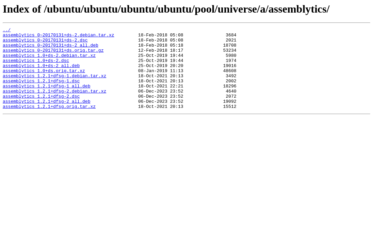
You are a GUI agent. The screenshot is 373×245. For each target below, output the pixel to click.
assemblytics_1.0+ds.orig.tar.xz (44, 80)
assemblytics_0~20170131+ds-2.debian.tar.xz (58, 37)
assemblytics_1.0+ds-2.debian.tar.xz (49, 61)
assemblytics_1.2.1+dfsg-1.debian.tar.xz (54, 86)
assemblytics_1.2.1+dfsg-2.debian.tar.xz (54, 104)
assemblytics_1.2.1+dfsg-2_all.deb (46, 116)
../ (7, 31)
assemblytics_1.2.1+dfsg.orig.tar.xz (49, 122)
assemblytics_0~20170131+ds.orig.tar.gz (53, 55)
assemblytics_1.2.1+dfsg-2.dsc (41, 110)
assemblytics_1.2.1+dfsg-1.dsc (41, 92)
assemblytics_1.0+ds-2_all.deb (41, 73)
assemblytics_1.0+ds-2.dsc (36, 67)
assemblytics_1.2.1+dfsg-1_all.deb (46, 98)
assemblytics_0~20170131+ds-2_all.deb (50, 49)
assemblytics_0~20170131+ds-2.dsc (45, 43)
